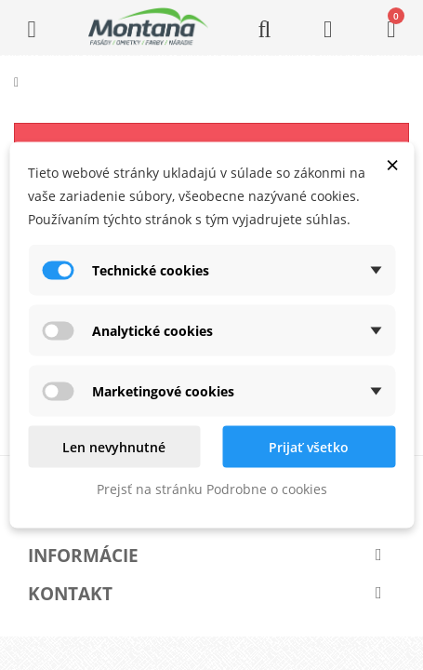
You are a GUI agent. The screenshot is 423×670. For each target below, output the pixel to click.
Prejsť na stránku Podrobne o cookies (212, 489)
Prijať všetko (309, 447)
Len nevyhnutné (113, 447)
